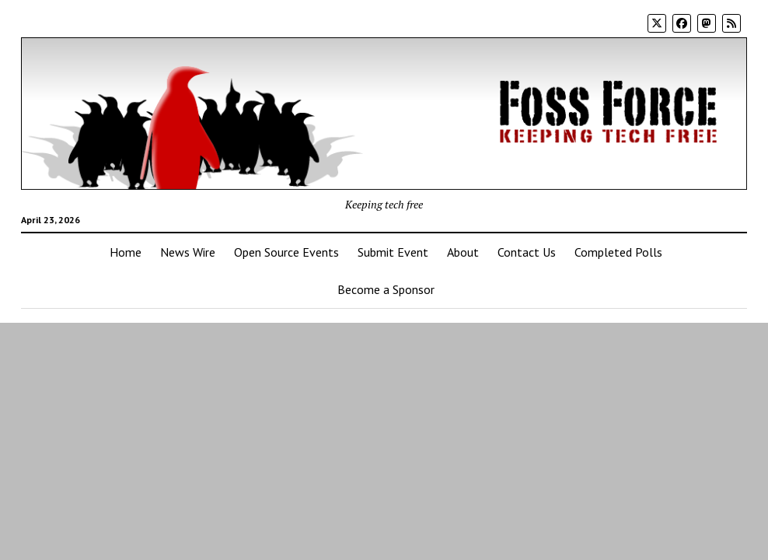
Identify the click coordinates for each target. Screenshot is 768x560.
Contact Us (526, 252)
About (463, 252)
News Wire (187, 252)
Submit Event (393, 252)
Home (125, 252)
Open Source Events (286, 252)
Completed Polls (618, 252)
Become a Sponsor (386, 289)
